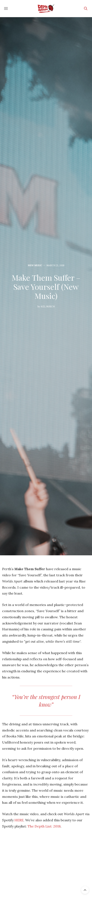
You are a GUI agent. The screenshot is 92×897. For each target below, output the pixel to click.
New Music (35, 265)
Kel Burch (48, 306)
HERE (19, 820)
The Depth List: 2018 (44, 826)
